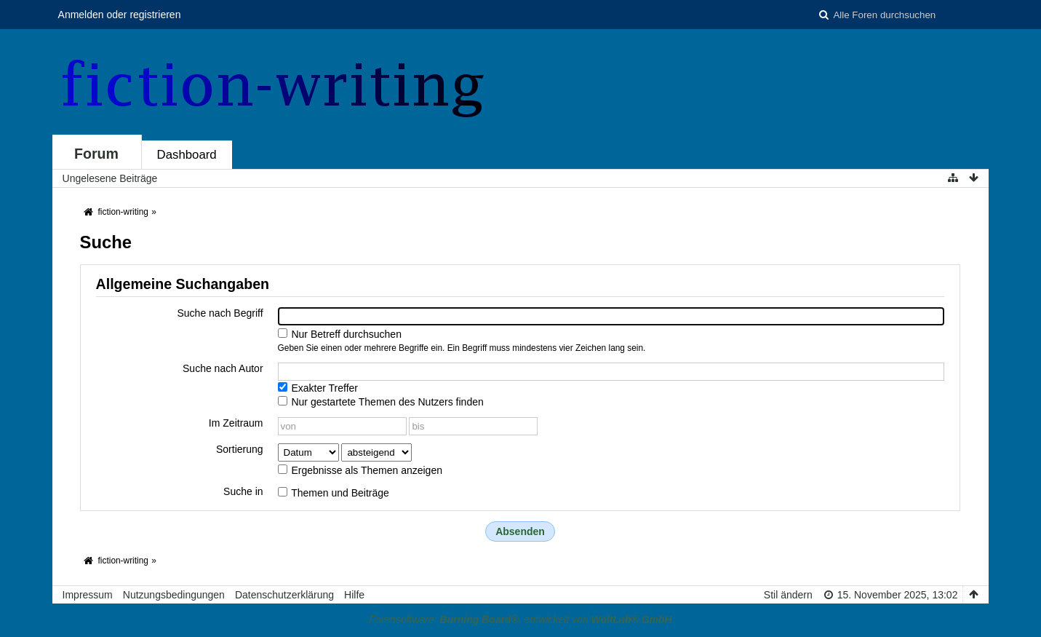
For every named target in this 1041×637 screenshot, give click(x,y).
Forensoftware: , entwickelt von (520, 619)
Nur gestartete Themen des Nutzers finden (381, 402)
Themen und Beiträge (333, 493)
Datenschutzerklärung (284, 595)
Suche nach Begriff (220, 313)
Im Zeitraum (236, 423)
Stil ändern (788, 595)
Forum (96, 154)
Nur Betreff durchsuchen (340, 334)
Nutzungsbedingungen (174, 595)
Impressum (88, 595)
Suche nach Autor (223, 368)
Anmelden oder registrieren (119, 14)
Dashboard (187, 155)
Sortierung (239, 449)
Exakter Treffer (318, 388)
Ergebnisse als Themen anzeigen (360, 470)
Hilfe (354, 595)
